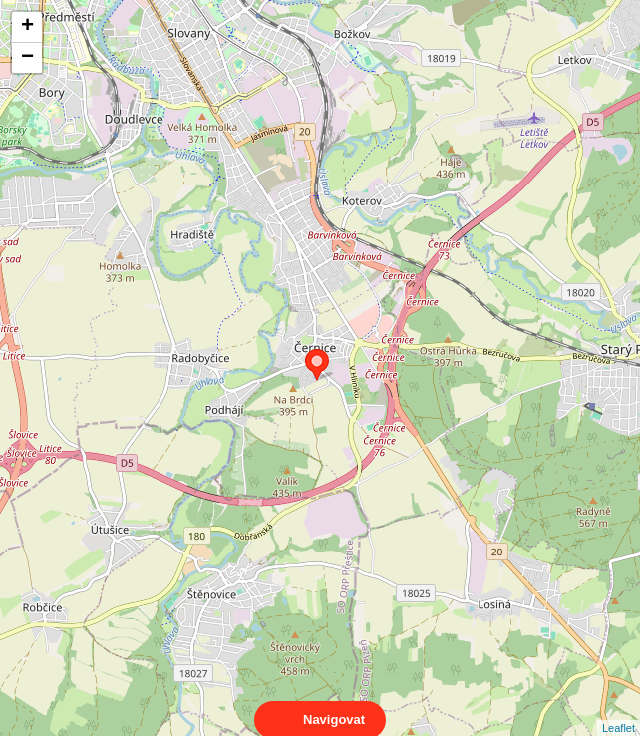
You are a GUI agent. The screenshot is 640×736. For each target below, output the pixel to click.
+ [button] (27, 27)
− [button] (27, 58)
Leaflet (618, 710)
